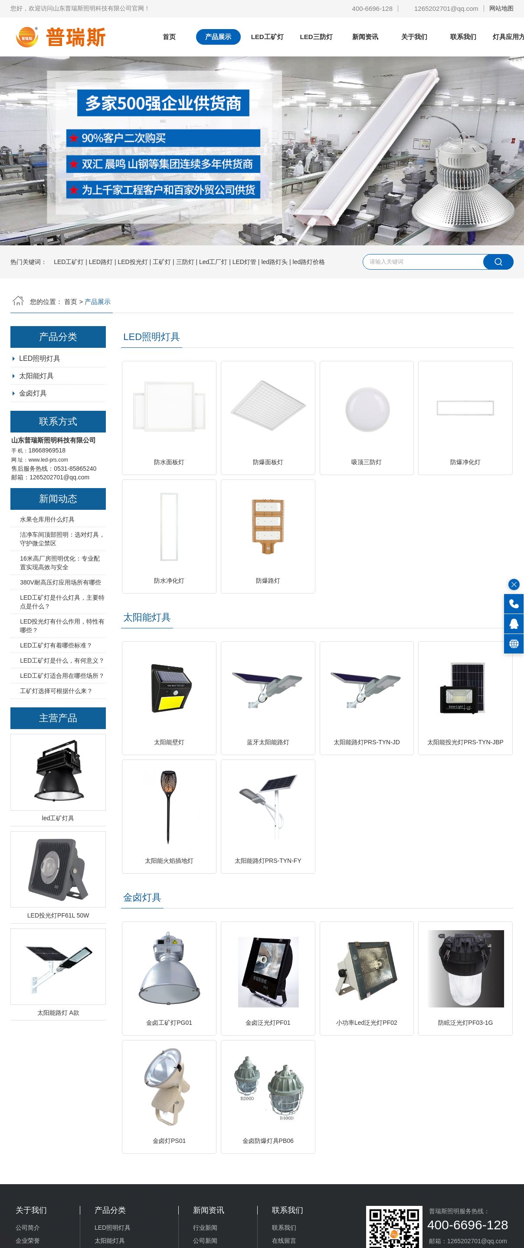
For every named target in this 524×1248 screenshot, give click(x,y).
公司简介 (28, 1227)
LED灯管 (244, 261)
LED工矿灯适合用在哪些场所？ (62, 675)
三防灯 (185, 261)
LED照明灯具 (151, 336)
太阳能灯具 (147, 617)
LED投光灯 (132, 261)
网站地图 (501, 8)
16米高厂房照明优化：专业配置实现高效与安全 (60, 563)
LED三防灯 (316, 36)
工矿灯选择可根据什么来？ (56, 690)
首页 (169, 36)
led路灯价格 (309, 261)
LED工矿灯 (267, 36)
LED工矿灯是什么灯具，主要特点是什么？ (62, 602)
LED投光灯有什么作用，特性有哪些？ (62, 626)
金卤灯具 (33, 393)
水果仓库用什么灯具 (47, 519)
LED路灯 (101, 261)
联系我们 (463, 36)
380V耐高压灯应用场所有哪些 (60, 582)
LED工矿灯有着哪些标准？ (56, 645)
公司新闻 (205, 1240)
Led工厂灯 (213, 261)
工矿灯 (162, 261)
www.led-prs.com (48, 460)
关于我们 (414, 36)
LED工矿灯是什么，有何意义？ (62, 660)
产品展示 (218, 36)
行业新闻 (205, 1227)
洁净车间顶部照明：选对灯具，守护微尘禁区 (62, 539)
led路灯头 (274, 261)
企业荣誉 (28, 1240)
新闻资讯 (365, 36)
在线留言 (284, 1240)
